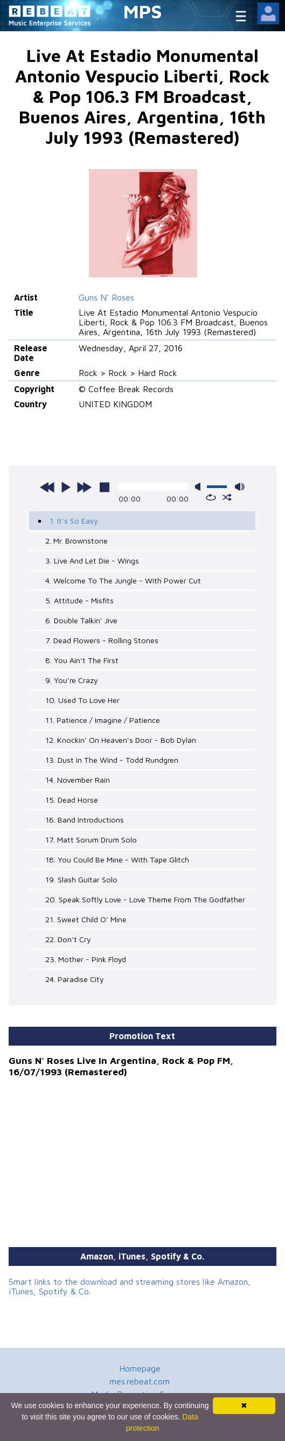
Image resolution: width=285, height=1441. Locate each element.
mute (200, 487)
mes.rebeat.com (139, 1381)
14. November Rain (77, 779)
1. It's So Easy (74, 520)
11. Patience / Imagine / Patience (102, 720)
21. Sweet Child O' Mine (86, 919)
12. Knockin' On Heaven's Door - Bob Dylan (120, 739)
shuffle (227, 497)
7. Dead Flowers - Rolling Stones (101, 640)
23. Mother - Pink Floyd (85, 959)
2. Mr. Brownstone (76, 540)
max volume (240, 487)
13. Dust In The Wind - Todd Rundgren (111, 759)
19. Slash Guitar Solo (81, 879)
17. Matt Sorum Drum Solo (91, 839)
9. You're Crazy (71, 680)
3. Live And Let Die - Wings (92, 560)
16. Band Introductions (84, 819)
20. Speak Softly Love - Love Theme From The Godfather (145, 899)
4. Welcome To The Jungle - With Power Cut (123, 580)
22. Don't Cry (68, 939)
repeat (211, 497)
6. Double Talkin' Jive (81, 620)
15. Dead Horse (71, 799)
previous (47, 487)
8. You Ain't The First (82, 660)
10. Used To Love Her (82, 700)
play (66, 487)
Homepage (140, 1368)
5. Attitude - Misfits (79, 600)
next (84, 487)
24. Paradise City (74, 979)
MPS (142, 11)
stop (104, 487)
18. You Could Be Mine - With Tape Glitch (117, 859)
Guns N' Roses (106, 297)
